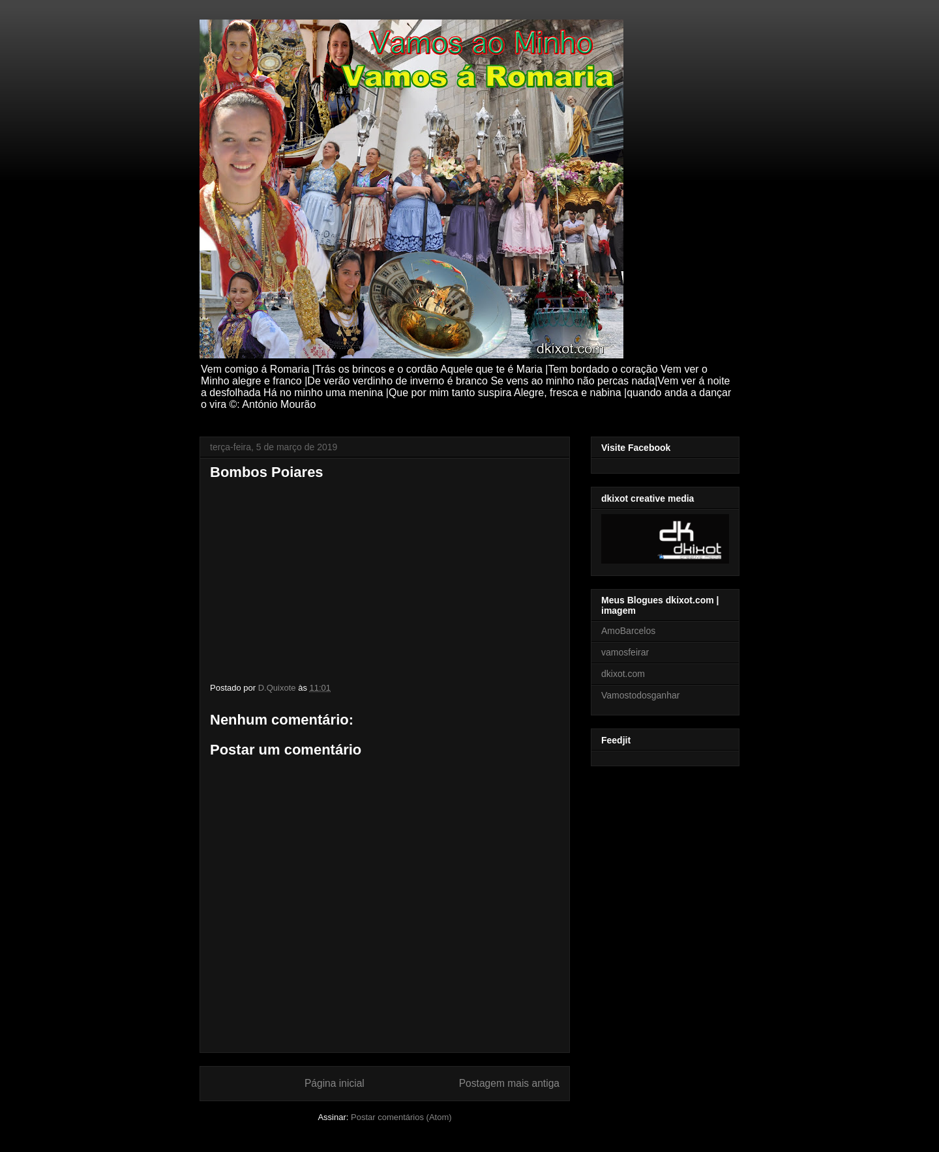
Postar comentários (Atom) (401, 1117)
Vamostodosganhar (640, 695)
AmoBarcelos (628, 631)
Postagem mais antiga (509, 1083)
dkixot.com (623, 674)
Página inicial (335, 1083)
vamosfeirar (625, 652)
